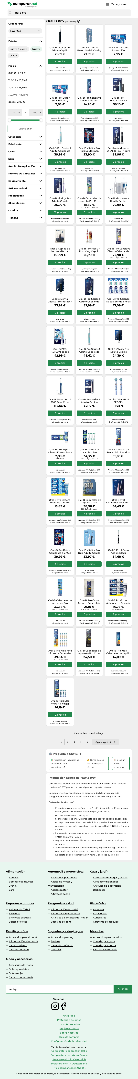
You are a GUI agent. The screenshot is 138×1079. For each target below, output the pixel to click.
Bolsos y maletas (19, 969)
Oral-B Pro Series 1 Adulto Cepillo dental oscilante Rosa (89, 401)
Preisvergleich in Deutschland (69, 1063)
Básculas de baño (61, 921)
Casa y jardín (99, 871)
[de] (14, 112)
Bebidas (14, 877)
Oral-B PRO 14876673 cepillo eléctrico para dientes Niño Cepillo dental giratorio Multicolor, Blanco (60, 350)
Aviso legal (69, 1015)
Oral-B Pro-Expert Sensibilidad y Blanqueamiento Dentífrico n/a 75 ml (60, 99)
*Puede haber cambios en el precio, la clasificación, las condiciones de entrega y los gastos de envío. (69, 1073)
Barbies (55, 941)
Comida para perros (104, 945)
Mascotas (97, 931)
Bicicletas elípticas (20, 917)
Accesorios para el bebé (23, 937)
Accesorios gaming (62, 937)
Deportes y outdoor (20, 903)
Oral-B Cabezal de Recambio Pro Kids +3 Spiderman (118, 451)
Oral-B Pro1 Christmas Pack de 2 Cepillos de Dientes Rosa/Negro (118, 501)
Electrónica (98, 903)
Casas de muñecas (62, 945)
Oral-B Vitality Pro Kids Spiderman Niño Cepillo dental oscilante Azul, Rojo (89, 149)
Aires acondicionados (105, 881)
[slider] (9, 120)
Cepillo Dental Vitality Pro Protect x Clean (60, 300)
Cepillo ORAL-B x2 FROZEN (118, 401)
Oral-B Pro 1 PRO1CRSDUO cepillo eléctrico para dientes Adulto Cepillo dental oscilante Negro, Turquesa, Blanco (118, 99)
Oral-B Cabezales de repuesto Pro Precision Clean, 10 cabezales (89, 501)
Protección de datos (69, 1020)
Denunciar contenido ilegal (89, 733)
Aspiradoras (100, 913)
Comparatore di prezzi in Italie (69, 1050)
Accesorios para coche (64, 877)
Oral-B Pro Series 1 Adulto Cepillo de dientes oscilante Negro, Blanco (89, 300)
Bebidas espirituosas (21, 881)
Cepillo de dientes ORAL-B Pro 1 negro (118, 149)
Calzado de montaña (21, 977)
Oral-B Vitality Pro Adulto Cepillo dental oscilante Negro (118, 350)
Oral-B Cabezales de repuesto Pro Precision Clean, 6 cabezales (60, 602)
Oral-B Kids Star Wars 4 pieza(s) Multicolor (60, 702)
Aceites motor (59, 889)
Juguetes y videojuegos (65, 931)
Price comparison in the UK (69, 1067)
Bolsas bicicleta (18, 921)
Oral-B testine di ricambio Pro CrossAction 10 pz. (89, 451)
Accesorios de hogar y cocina (110, 877)
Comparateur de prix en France (69, 1055)
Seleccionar (25, 128)
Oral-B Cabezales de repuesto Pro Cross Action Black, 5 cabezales (89, 652)
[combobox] (72, 12)
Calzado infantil (18, 945)
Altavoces (98, 909)
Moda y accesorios (19, 959)
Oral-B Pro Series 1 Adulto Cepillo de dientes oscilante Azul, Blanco (60, 149)
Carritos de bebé (19, 949)
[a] (35, 112)
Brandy (13, 885)
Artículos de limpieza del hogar (69, 917)
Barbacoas (99, 889)
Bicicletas (14, 913)
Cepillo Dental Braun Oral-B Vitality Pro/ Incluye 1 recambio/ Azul (89, 49)
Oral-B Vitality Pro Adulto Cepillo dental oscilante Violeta (60, 200)
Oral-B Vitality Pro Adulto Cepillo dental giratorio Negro (60, 49)
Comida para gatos (104, 941)
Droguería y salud (61, 903)
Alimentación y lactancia (65, 913)
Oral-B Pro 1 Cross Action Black (118, 551)
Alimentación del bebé (64, 909)
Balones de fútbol (19, 909)
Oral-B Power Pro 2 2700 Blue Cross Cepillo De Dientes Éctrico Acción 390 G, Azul (60, 401)
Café (11, 889)
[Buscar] (10, 12)
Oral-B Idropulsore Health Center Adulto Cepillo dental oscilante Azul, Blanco (118, 200)
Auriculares (99, 917)
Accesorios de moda (21, 965)
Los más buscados (69, 1024)
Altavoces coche (60, 893)
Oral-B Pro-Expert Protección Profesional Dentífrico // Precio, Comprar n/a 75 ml (118, 49)
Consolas (56, 949)
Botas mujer (16, 973)
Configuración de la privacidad (69, 1041)
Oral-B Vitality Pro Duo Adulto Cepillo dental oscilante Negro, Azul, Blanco (89, 551)
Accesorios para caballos (107, 937)
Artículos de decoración (107, 885)
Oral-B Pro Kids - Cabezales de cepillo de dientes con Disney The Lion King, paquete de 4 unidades (118, 652)
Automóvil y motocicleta (66, 871)
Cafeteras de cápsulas (105, 921)
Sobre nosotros (69, 1032)
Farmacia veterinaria (105, 949)
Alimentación (15, 871)
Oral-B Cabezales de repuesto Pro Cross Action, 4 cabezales (89, 200)
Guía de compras (69, 1037)
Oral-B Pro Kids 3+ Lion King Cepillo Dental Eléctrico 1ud (89, 250)
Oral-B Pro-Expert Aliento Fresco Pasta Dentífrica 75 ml (60, 451)
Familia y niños (17, 931)
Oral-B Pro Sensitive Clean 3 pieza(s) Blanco (89, 99)
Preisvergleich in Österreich (69, 1059)
